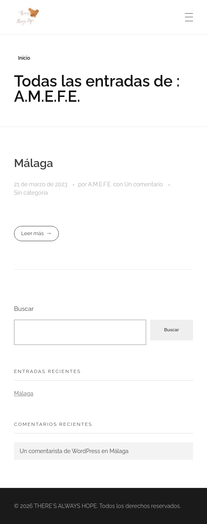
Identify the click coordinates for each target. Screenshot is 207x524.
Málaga (33, 163)
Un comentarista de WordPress (60, 451)
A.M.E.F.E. (100, 184)
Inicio (24, 58)
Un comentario (143, 184)
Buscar (24, 308)
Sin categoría (31, 192)
